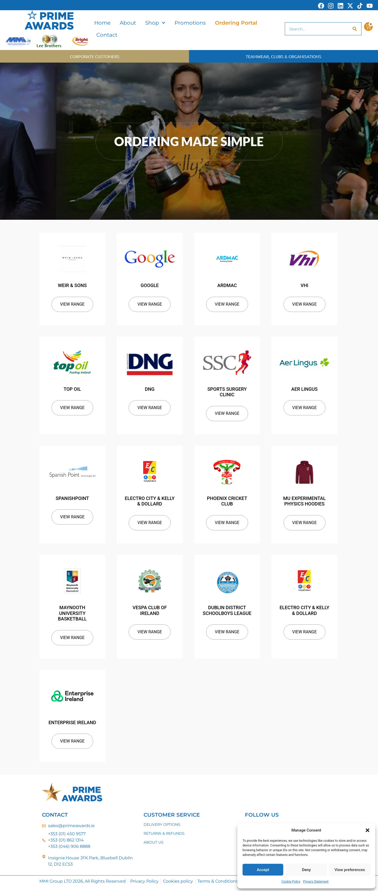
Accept (263, 869)
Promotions (190, 23)
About (128, 23)
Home (102, 23)
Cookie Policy (290, 881)
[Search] (354, 29)
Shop (155, 22)
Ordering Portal (236, 23)
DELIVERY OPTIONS (162, 824)
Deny (306, 869)
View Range (72, 304)
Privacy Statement (315, 881)
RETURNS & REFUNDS (164, 833)
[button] (367, 830)
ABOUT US (154, 842)
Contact (106, 35)
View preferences (349, 869)
